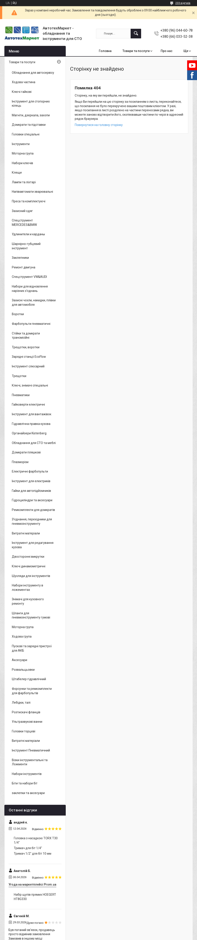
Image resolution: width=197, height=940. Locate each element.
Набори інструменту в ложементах (27, 587)
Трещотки (19, 376)
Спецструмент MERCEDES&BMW (24, 222)
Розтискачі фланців (26, 712)
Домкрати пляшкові (26, 452)
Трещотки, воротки (25, 347)
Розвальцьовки (23, 669)
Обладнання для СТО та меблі (34, 443)
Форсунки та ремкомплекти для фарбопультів (32, 691)
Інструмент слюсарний (28, 366)
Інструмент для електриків (31, 481)
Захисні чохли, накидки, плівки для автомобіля (34, 302)
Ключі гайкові (22, 91)
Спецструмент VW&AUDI (29, 277)
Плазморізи (20, 462)
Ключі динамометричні (28, 566)
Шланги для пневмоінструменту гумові (31, 615)
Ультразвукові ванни (27, 721)
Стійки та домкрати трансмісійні (26, 336)
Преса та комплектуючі (28, 201)
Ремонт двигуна (23, 267)
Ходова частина (23, 82)
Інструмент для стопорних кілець (31, 104)
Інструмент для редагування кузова (32, 545)
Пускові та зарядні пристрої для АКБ (32, 648)
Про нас (166, 51)
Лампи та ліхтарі (24, 182)
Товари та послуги (136, 51)
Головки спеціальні (25, 134)
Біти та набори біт (24, 783)
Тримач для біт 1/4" (28, 848)
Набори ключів (22, 163)
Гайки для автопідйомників (31, 490)
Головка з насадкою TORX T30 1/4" (36, 840)
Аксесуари (19, 660)
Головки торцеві (23, 731)
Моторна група (23, 153)
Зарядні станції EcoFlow (29, 356)
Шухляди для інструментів (31, 576)
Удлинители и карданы (28, 234)
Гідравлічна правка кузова (31, 424)
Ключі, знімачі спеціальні (30, 385)
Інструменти (21, 144)
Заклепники (20, 257)
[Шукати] (136, 33)
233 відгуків (182, 3)
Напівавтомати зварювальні (32, 191)
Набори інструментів (27, 774)
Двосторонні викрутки (28, 556)
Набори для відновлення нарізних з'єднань (30, 289)
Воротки (18, 314)
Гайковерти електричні (28, 404)
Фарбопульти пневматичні (31, 323)
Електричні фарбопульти (30, 471)
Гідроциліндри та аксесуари (32, 500)
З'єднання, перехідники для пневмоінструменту (32, 521)
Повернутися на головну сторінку (99, 125)
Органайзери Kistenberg (29, 433)
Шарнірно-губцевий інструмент (26, 246)
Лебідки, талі (21, 702)
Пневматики (21, 395)
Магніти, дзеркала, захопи (31, 115)
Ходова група (22, 636)
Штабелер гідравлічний (29, 679)
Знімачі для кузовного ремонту (28, 601)
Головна (105, 51)
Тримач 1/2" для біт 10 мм (32, 853)
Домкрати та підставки (29, 124)
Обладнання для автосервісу (33, 72)
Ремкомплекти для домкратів (33, 510)
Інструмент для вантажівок (31, 414)
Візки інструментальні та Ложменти (30, 762)
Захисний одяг (22, 211)
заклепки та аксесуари (28, 793)
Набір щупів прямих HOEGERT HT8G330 (35, 897)
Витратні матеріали (26, 533)
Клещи (17, 172)
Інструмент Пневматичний (31, 750)
